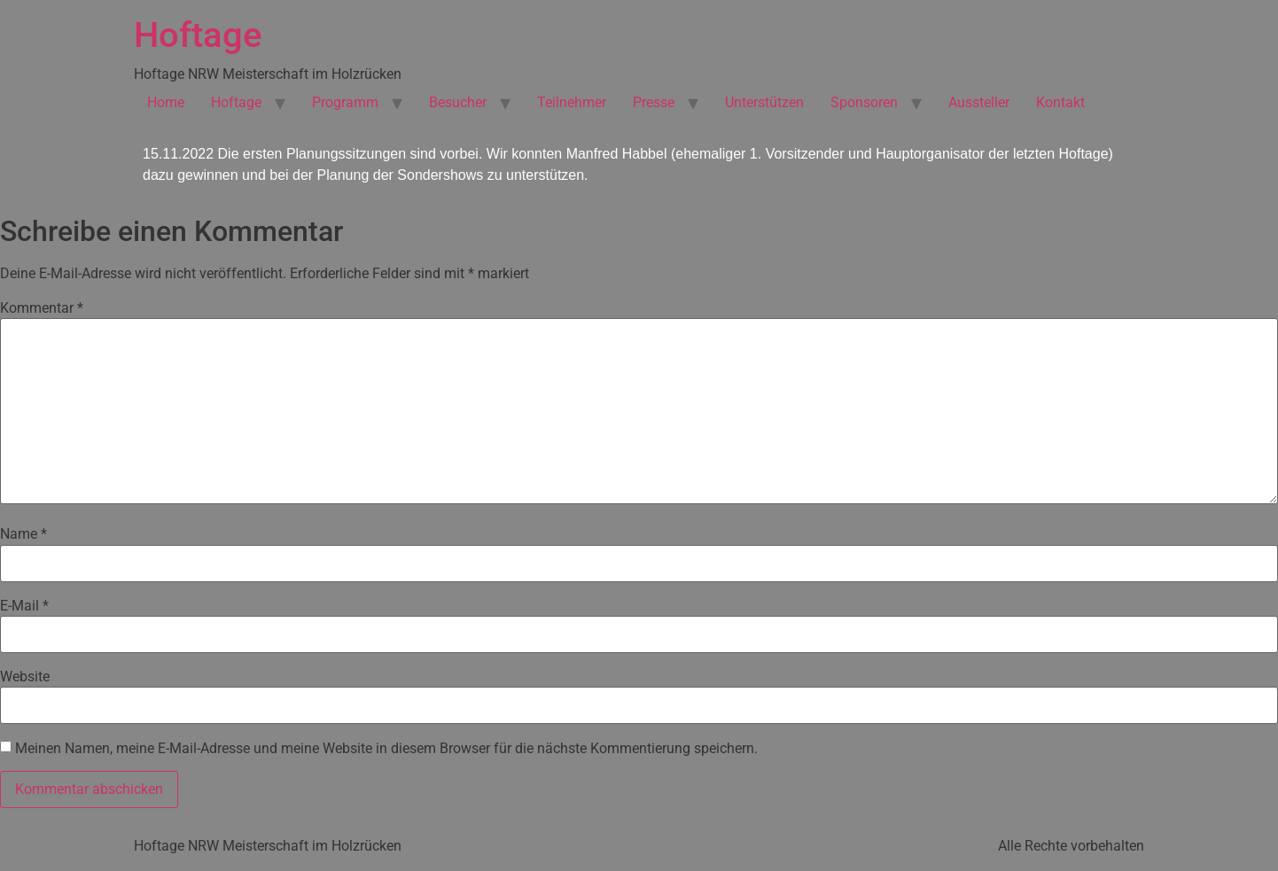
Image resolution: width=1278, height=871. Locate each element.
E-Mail (24, 606)
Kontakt (1060, 102)
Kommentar (41, 308)
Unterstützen (764, 102)
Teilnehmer (571, 102)
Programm (345, 102)
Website (25, 677)
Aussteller (978, 102)
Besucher (458, 102)
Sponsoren (864, 102)
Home (165, 102)
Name (23, 534)
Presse (653, 102)
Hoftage (197, 35)
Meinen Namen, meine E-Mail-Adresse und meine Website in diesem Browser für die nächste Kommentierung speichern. (386, 749)
